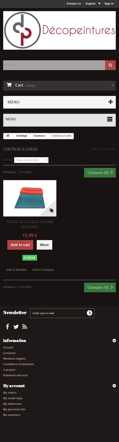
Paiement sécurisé (15, 375)
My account (14, 385)
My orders (10, 392)
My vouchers (11, 415)
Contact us (74, 3)
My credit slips (13, 398)
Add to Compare (43, 269)
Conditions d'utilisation (18, 364)
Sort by (8, 159)
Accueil (8, 347)
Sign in (109, 3)
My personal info (14, 409)
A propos (9, 369)
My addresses (12, 403)
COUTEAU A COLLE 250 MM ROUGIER (29, 224)
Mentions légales (14, 358)
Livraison (9, 353)
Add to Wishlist (16, 269)
